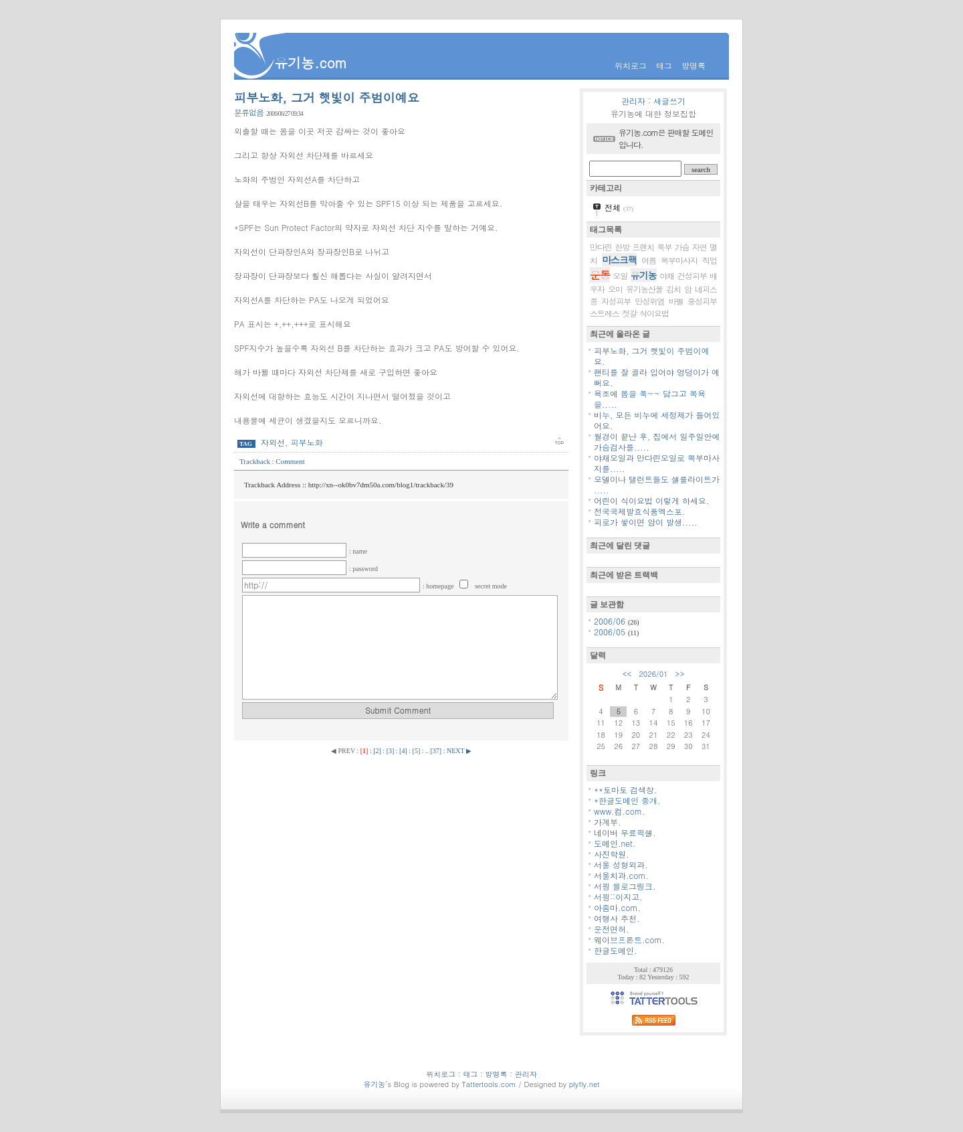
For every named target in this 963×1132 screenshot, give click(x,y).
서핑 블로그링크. (625, 886)
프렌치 (643, 246)
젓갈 (629, 313)
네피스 (706, 289)
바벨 (676, 301)
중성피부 (702, 301)
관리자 (633, 100)
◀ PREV (343, 750)
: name (358, 551)
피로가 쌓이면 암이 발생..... (646, 522)
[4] (403, 750)
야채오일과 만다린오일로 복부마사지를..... (657, 463)
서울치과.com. (621, 875)
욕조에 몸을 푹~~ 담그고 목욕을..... (650, 399)
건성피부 (692, 275)
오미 (615, 289)
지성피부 (616, 301)
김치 (673, 289)
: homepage (439, 586)
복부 (664, 246)
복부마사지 (679, 260)
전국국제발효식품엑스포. (639, 511)
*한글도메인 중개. (627, 800)
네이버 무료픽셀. (625, 832)
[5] (417, 750)
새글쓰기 (669, 100)
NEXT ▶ (459, 750)
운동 (600, 274)
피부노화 (307, 442)
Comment (290, 461)
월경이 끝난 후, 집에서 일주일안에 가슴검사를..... (657, 441)
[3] (391, 750)
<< (627, 674)
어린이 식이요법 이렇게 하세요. (652, 500)
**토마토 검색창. (625, 789)
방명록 (693, 65)
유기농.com (310, 62)
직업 (709, 260)
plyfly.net (584, 1084)
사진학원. (611, 854)
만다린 (601, 246)
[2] (377, 750)
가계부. (607, 821)
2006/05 (611, 631)
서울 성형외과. (621, 864)
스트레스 (604, 313)
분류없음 (248, 112)
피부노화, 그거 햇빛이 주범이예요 (326, 97)
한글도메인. (615, 950)
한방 (622, 246)
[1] (364, 750)
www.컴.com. (619, 811)
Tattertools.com (489, 1084)
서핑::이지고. (618, 896)
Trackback (255, 461)
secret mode (491, 586)
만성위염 (650, 301)
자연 (699, 246)
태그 (664, 65)
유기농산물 (644, 289)
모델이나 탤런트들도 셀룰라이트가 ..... (657, 484)
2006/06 (611, 621)
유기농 (644, 275)
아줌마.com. (617, 907)
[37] (436, 750)
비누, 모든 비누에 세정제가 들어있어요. (657, 420)
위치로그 (631, 65)
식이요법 (654, 313)
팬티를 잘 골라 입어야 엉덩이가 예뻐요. (657, 377)
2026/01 (653, 674)
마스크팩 (619, 259)
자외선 (273, 442)
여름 (648, 260)
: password (363, 568)
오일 (620, 275)
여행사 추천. (617, 918)
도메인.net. (614, 843)
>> (680, 674)
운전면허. (611, 929)
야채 (666, 275)
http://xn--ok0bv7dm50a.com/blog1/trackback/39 (380, 485)
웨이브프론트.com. (629, 939)
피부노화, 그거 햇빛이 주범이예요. (652, 356)
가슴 (682, 246)
